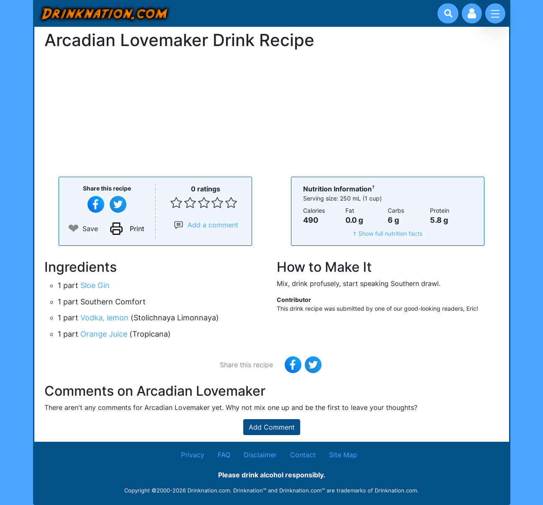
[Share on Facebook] (95, 204)
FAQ (224, 455)
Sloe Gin (95, 285)
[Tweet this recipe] (118, 204)
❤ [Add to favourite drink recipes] (73, 228)
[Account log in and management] (472, 13)
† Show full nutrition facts (387, 233)
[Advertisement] (271, 112)
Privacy (192, 455)
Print (137, 228)
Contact (303, 455)
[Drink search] (448, 13)
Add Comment (272, 427)
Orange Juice (103, 334)
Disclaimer (260, 455)
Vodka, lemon (104, 317)
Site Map (343, 455)
